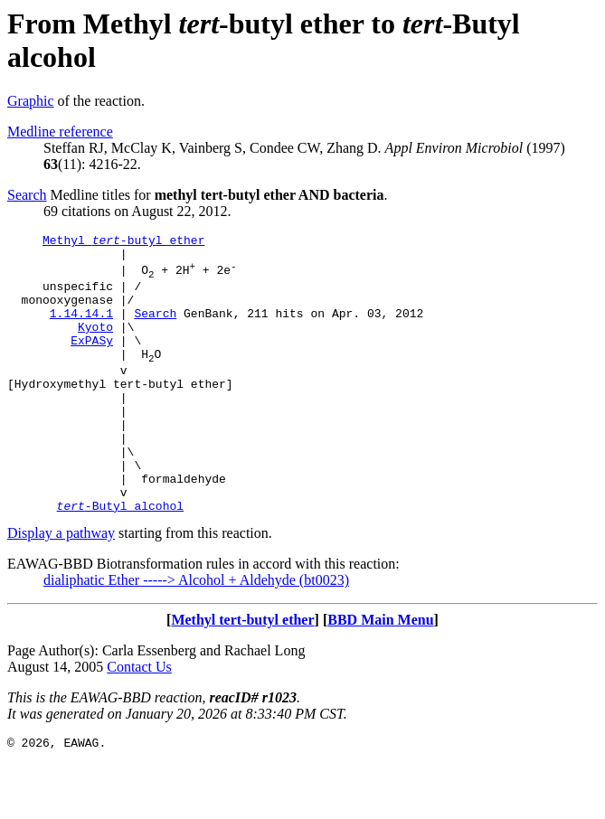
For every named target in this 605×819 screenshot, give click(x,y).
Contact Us (139, 721)
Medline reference (60, 131)
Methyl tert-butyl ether (242, 674)
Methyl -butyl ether (123, 242)
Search (27, 194)
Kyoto (95, 345)
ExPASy (92, 361)
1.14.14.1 (81, 329)
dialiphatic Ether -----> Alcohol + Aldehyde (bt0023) (196, 634)
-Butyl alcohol (120, 559)
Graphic (30, 100)
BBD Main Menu (380, 674)
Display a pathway (61, 587)
